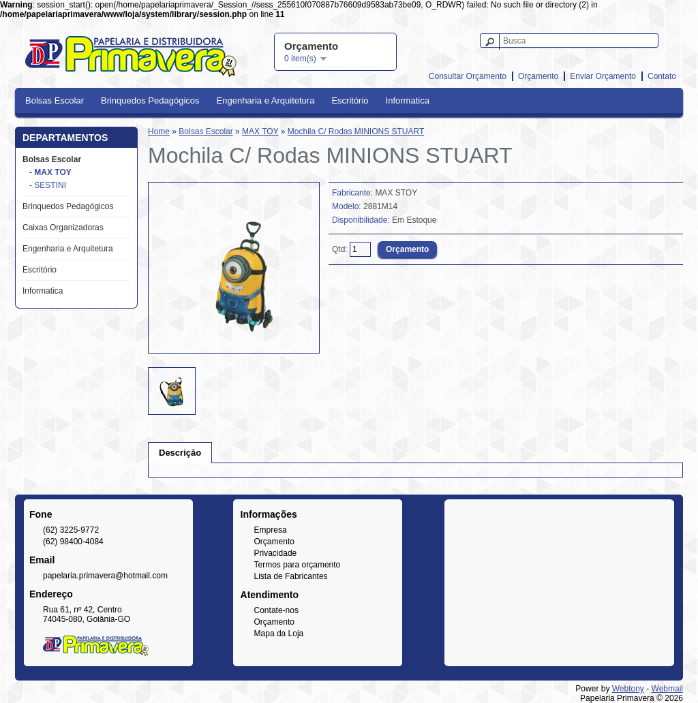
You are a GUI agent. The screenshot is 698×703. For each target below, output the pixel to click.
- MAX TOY (50, 172)
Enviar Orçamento (603, 76)
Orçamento (538, 76)
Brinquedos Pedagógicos (150, 100)
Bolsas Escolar (54, 100)
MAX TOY (260, 131)
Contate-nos (276, 610)
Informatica (407, 100)
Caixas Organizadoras (63, 227)
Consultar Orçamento (467, 76)
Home (159, 131)
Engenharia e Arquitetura (266, 100)
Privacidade (275, 553)
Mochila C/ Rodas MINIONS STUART (356, 131)
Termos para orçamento (297, 564)
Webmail (667, 688)
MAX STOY (396, 193)
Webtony (628, 688)
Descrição (180, 453)
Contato (662, 76)
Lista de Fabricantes (291, 576)
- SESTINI (47, 185)
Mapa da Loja (279, 633)
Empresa (270, 530)
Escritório (349, 100)
